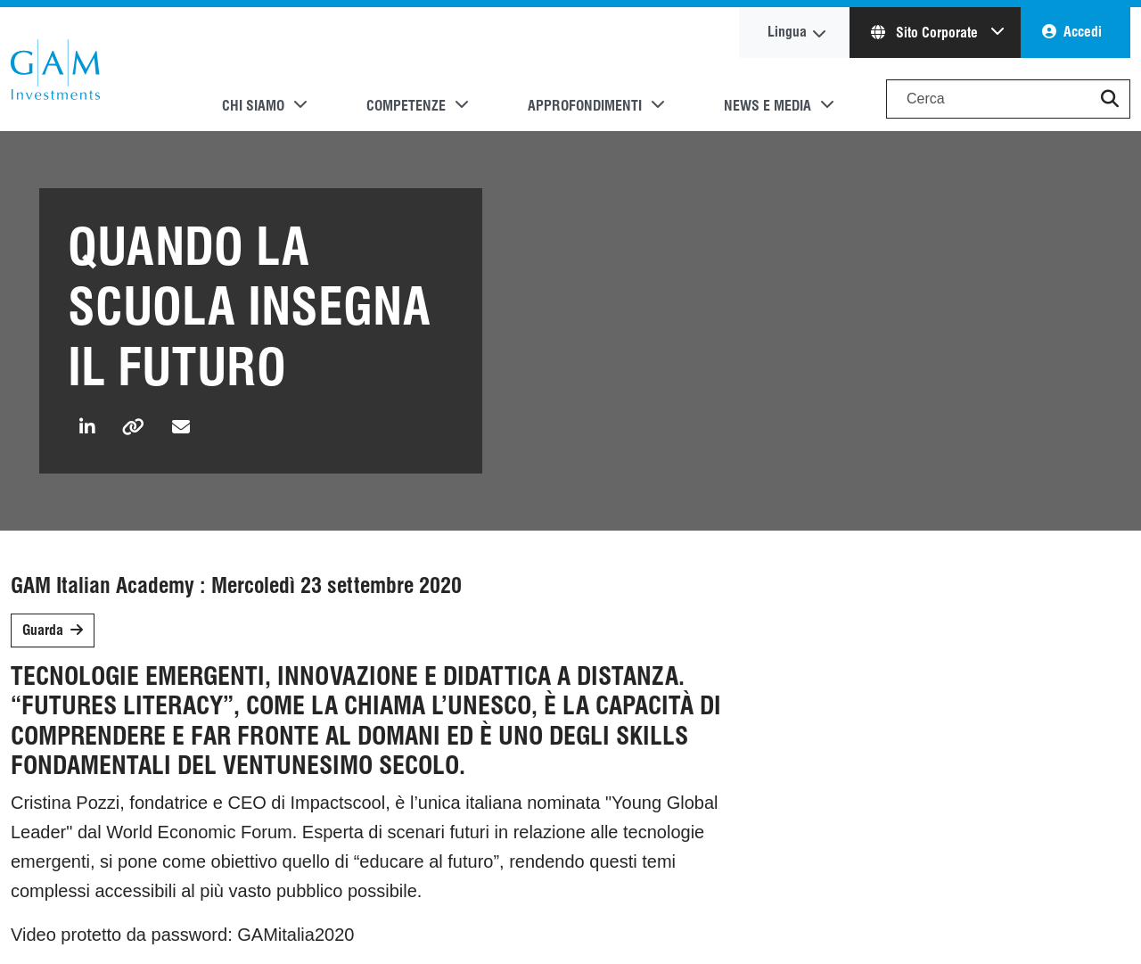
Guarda (42, 630)
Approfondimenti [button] (585, 105)
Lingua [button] (787, 31)
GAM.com (55, 69)
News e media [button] (767, 105)
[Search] (1008, 99)
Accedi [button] (1082, 31)
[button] (1109, 99)
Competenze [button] (406, 105)
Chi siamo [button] (253, 105)
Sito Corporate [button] (926, 32)
